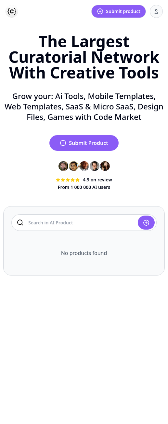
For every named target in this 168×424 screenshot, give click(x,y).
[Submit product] (146, 223)
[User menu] (156, 11)
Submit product (118, 11)
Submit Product (84, 143)
